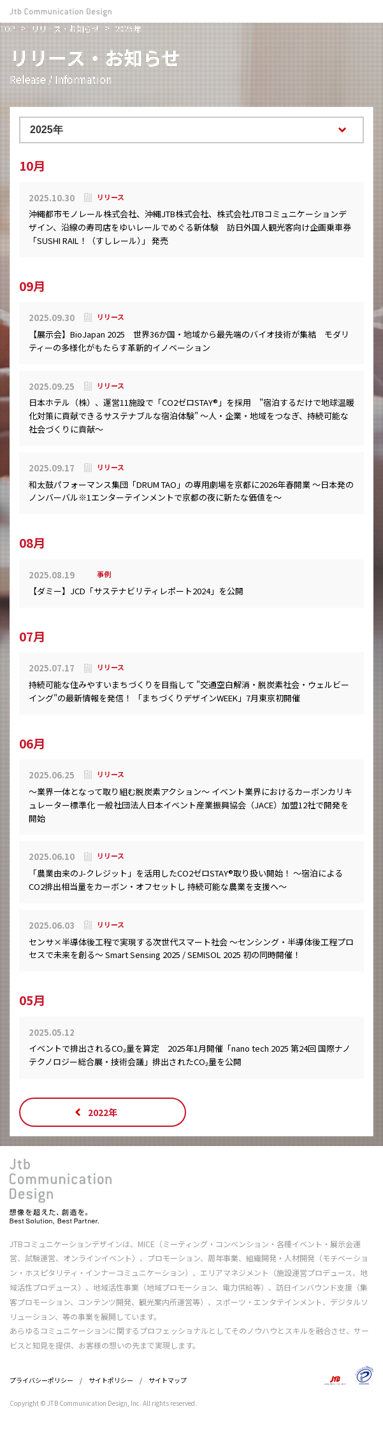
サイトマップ (167, 1380)
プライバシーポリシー (41, 1380)
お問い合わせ (342, 11)
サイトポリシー (111, 1380)
